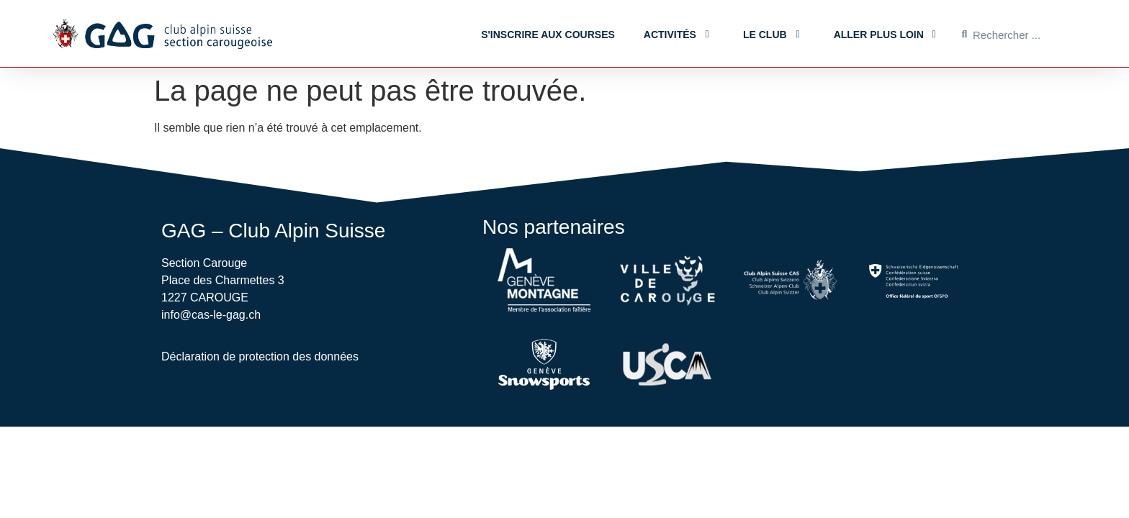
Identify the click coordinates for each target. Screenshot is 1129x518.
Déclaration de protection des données (260, 356)
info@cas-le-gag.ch (211, 315)
